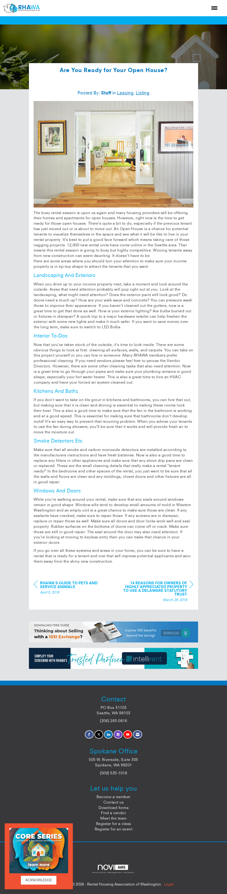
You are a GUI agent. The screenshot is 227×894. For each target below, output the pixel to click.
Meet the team (113, 818)
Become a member (113, 796)
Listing (142, 93)
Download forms (113, 807)
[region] (158, 592)
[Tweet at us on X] (98, 734)
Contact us (113, 802)
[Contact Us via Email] (137, 734)
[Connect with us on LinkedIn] (108, 734)
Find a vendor (113, 812)
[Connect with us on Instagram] (118, 734)
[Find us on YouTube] (127, 734)
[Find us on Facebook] (89, 734)
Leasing (125, 93)
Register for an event (114, 829)
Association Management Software (113, 869)
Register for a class (113, 823)
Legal (169, 884)
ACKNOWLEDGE (38, 880)
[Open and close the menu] (131, 8)
